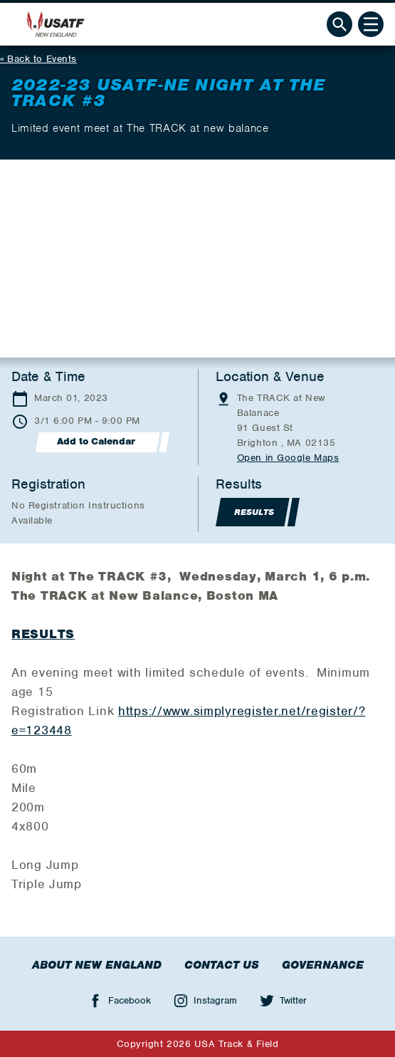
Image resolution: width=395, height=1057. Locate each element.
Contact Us (221, 965)
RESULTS (43, 634)
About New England (97, 965)
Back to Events (42, 59)
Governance (323, 965)
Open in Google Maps (288, 458)
